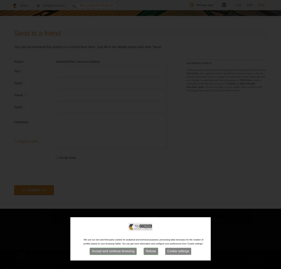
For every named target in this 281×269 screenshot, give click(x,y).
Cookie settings (178, 251)
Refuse (151, 251)
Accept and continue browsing (113, 251)
